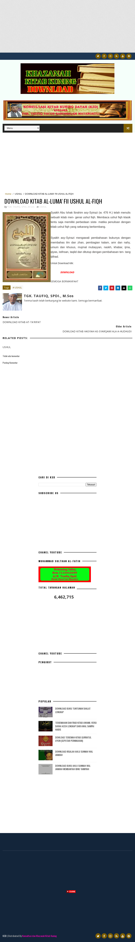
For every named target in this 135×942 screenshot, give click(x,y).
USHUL (18, 193)
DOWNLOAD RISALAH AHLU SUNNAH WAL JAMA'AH (74, 753)
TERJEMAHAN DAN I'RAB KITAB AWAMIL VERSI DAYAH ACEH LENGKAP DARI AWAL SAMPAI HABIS (76, 726)
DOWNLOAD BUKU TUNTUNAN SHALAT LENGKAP (73, 710)
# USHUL (17, 287)
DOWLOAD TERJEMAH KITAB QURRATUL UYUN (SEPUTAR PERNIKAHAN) (73, 739)
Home (8, 193)
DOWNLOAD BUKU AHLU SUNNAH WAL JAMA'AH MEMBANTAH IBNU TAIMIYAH (73, 767)
